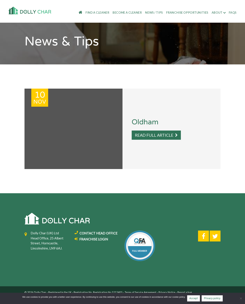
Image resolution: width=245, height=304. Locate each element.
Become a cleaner (127, 12)
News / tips (154, 12)
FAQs (232, 12)
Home (78, 12)
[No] (240, 298)
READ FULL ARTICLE (156, 135)
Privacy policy (212, 298)
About (217, 12)
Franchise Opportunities (187, 12)
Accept (193, 298)
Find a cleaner (97, 12)
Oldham (145, 122)
